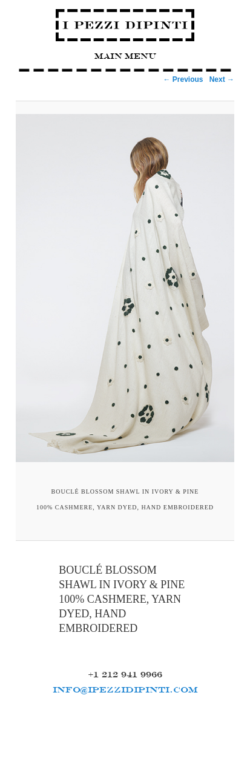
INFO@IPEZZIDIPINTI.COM (125, 689)
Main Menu (125, 56)
